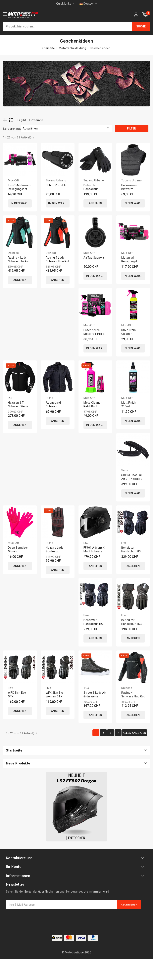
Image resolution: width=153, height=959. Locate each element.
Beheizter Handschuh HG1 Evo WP (94, 624)
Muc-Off (14, 180)
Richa (49, 397)
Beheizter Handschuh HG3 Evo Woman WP (132, 624)
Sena (124, 470)
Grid (5, 120)
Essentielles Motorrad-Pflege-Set (95, 334)
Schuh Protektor (57, 185)
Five (124, 542)
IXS (10, 397)
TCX (86, 687)
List (11, 120)
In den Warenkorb (21, 203)
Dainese (13, 252)
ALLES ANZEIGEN (134, 732)
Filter (131, 128)
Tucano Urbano (56, 180)
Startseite (14, 750)
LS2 (86, 542)
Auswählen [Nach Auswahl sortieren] (66, 128)
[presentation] (36, 919)
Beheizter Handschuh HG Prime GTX (131, 551)
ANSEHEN (95, 203)
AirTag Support (93, 257)
